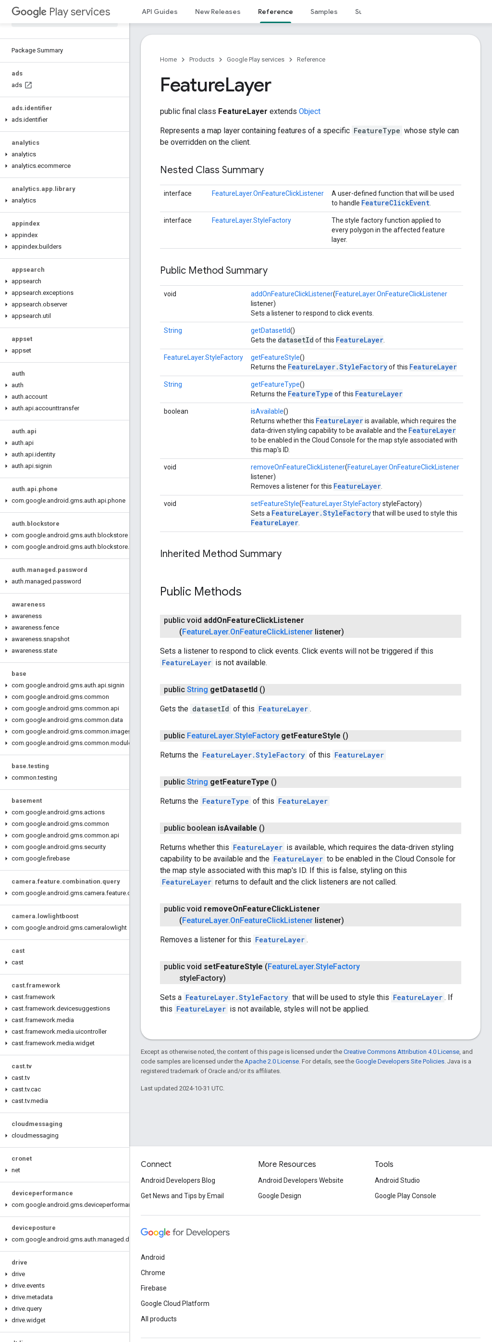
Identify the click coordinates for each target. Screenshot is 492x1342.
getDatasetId (270, 330)
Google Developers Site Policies (400, 1061)
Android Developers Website (301, 1180)
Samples (324, 11)
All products (159, 1319)
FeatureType (310, 393)
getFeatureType (275, 384)
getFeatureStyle (275, 357)
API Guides (160, 11)
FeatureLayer (359, 339)
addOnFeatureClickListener (292, 294)
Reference (311, 59)
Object (309, 111)
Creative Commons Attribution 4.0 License (401, 1051)
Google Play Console (405, 1196)
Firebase (154, 1288)
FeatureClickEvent (395, 202)
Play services (61, 11)
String (173, 330)
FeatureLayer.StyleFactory (251, 220)
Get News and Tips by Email (182, 1196)
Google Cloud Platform (175, 1303)
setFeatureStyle (275, 503)
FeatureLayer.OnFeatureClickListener (268, 193)
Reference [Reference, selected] (275, 11)
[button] (62, 120)
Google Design (279, 1196)
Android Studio (397, 1180)
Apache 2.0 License (272, 1061)
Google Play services (255, 59)
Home (168, 59)
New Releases (218, 11)
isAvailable (267, 411)
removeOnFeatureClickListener (298, 467)
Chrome (153, 1273)
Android (153, 1257)
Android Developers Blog (178, 1180)
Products (201, 59)
